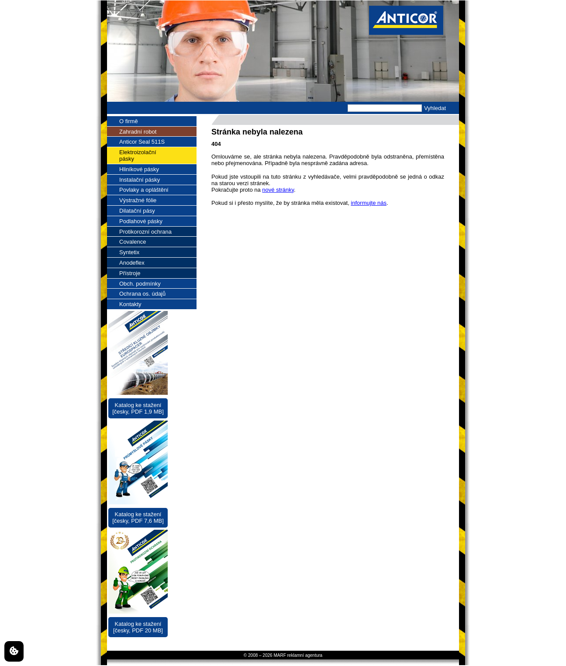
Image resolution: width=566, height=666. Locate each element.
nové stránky (278, 189)
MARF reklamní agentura (297, 655)
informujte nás (369, 203)
